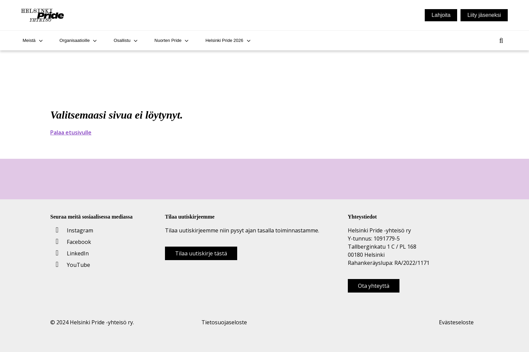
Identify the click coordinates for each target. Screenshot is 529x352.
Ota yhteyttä (373, 286)
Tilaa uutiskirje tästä (201, 253)
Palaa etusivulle (70, 132)
